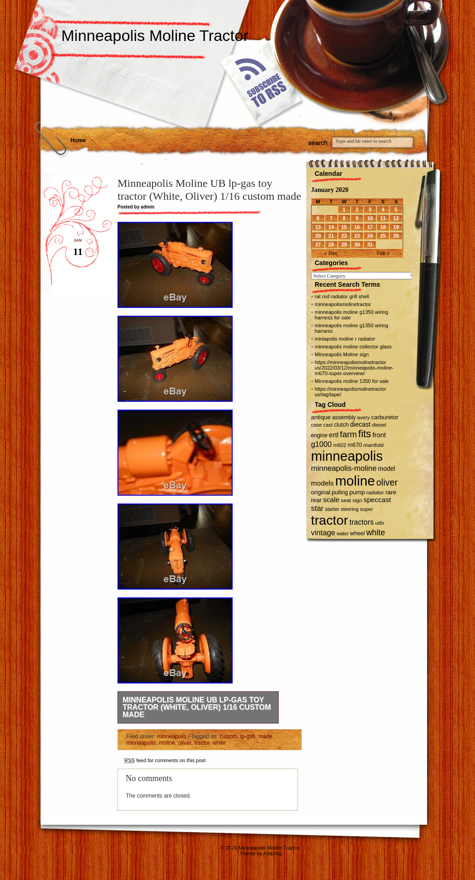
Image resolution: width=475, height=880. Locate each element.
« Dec (331, 253)
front (379, 435)
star (317, 508)
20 (318, 235)
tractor (201, 743)
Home (78, 140)
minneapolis (172, 736)
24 (370, 235)
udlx (379, 523)
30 (357, 244)
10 (370, 218)
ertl (334, 435)
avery (363, 417)
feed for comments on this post (164, 760)
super (366, 509)
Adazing (272, 853)
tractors (362, 522)
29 (344, 244)
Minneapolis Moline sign (342, 354)
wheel (357, 533)
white (218, 743)
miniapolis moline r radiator (345, 339)
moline (167, 743)
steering (350, 509)
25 (383, 235)
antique (321, 417)
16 (357, 227)
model (386, 468)
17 (370, 227)
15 (344, 227)
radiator (375, 492)
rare (390, 492)
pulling (340, 492)
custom (228, 736)
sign (357, 500)
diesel (379, 425)
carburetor (385, 417)
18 (383, 227)
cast (328, 425)
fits (364, 434)
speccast (377, 500)
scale (331, 500)
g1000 (321, 444)
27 (318, 244)
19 (396, 227)
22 (344, 235)
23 (357, 235)
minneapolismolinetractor (343, 304)
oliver (184, 743)
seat (346, 500)
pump (357, 492)
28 (331, 244)
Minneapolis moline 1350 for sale (352, 381)
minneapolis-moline (343, 468)
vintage (323, 532)
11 (383, 218)
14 (331, 227)
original (320, 492)
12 (396, 218)
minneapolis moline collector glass (353, 346)
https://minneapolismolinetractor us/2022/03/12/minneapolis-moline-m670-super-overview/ (354, 367)
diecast (360, 424)
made (265, 736)
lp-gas (248, 736)
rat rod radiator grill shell (342, 296)
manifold (374, 445)
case (316, 425)
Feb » (383, 253)
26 (396, 235)
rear (316, 500)
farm (348, 434)
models (322, 483)
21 (331, 235)
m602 (339, 445)
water (343, 533)
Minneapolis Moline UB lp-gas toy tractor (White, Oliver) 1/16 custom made (197, 707)
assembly (344, 417)
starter (332, 509)
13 (318, 227)
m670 (355, 445)
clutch (341, 425)
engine (319, 435)
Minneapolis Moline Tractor (154, 35)
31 (370, 244)
